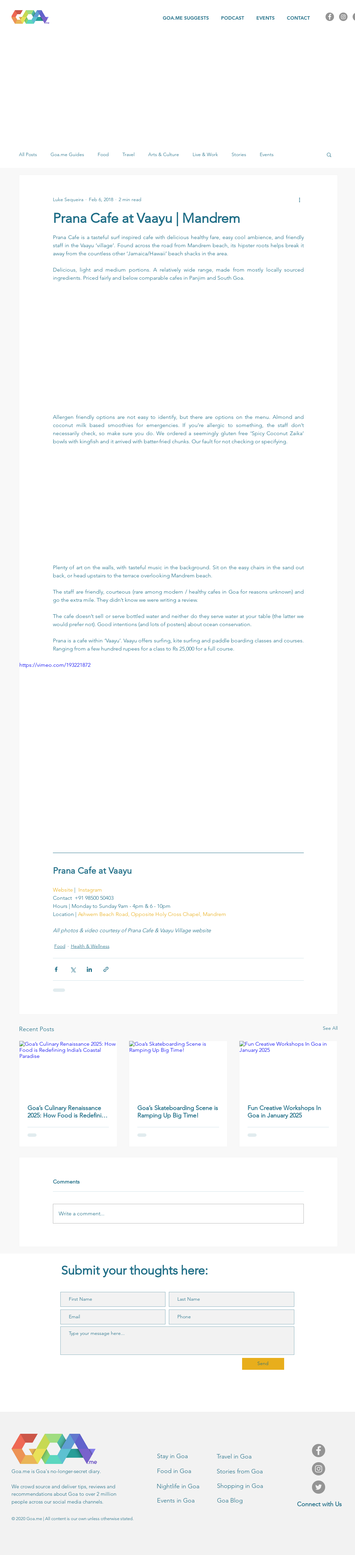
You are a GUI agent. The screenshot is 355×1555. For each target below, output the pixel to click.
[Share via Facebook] (56, 969)
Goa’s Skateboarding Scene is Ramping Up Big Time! (177, 1111)
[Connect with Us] (319, 1504)
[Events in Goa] (187, 1500)
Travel (128, 154)
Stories (239, 154)
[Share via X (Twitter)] (73, 969)
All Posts (28, 154)
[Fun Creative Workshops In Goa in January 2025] (288, 1068)
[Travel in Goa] (246, 1456)
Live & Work (205, 154)
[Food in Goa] (187, 1471)
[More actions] (300, 199)
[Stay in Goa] (187, 1456)
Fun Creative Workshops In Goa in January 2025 (284, 1111)
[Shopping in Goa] (247, 1486)
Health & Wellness (90, 946)
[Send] (263, 1364)
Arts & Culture (163, 154)
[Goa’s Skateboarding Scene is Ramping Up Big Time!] (178, 1068)
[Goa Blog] (247, 1500)
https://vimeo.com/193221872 (55, 665)
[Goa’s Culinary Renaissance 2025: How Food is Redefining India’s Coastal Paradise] (68, 1068)
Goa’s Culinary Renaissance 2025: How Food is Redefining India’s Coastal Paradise (68, 1111)
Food (103, 154)
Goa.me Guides (67, 154)
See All (330, 1028)
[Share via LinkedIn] (89, 969)
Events (267, 154)
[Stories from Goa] (246, 1471)
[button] (329, 154)
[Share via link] (106, 969)
